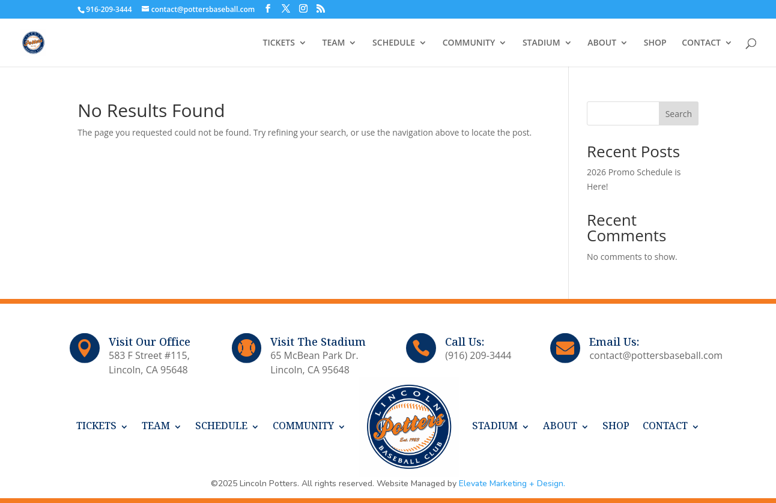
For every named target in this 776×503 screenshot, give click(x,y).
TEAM (334, 43)
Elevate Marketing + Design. (512, 483)
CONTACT (701, 43)
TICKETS (279, 43)
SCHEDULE (393, 43)
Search (678, 113)
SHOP (655, 43)
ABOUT (601, 43)
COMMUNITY (469, 43)
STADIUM (541, 43)
